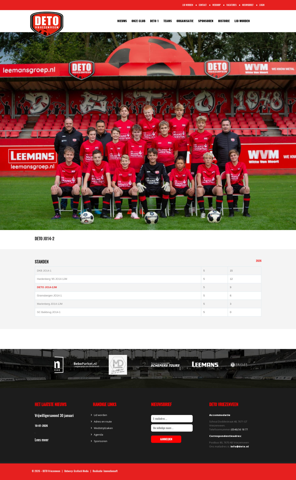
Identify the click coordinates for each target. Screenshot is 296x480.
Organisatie (184, 21)
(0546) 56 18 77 (239, 429)
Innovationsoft (111, 471)
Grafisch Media (81, 471)
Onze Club (138, 21)
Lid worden (242, 21)
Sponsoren (205, 21)
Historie (224, 21)
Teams (167, 21)
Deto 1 (154, 21)
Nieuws (122, 21)
